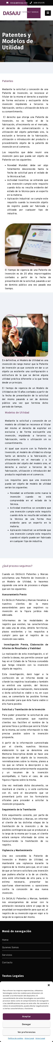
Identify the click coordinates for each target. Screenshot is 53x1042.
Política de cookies (15, 1038)
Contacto (7, 962)
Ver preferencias (26, 1032)
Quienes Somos (10, 947)
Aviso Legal (29, 1038)
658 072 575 (37, 3)
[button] (48, 985)
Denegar (26, 1024)
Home (5, 939)
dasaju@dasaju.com (17, 3)
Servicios (7, 955)
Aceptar (26, 1016)
